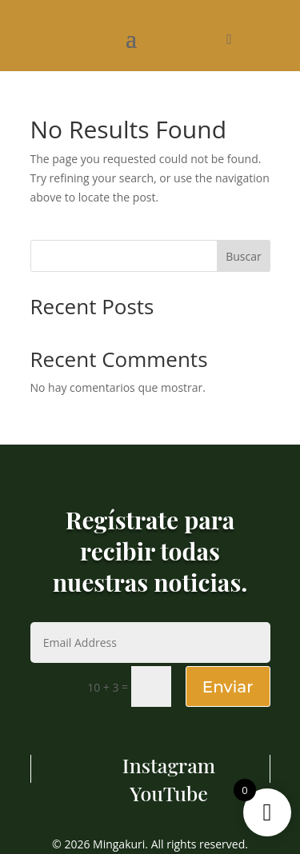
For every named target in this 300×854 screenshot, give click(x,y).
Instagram (168, 765)
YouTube (169, 793)
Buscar (244, 256)
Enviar (228, 686)
